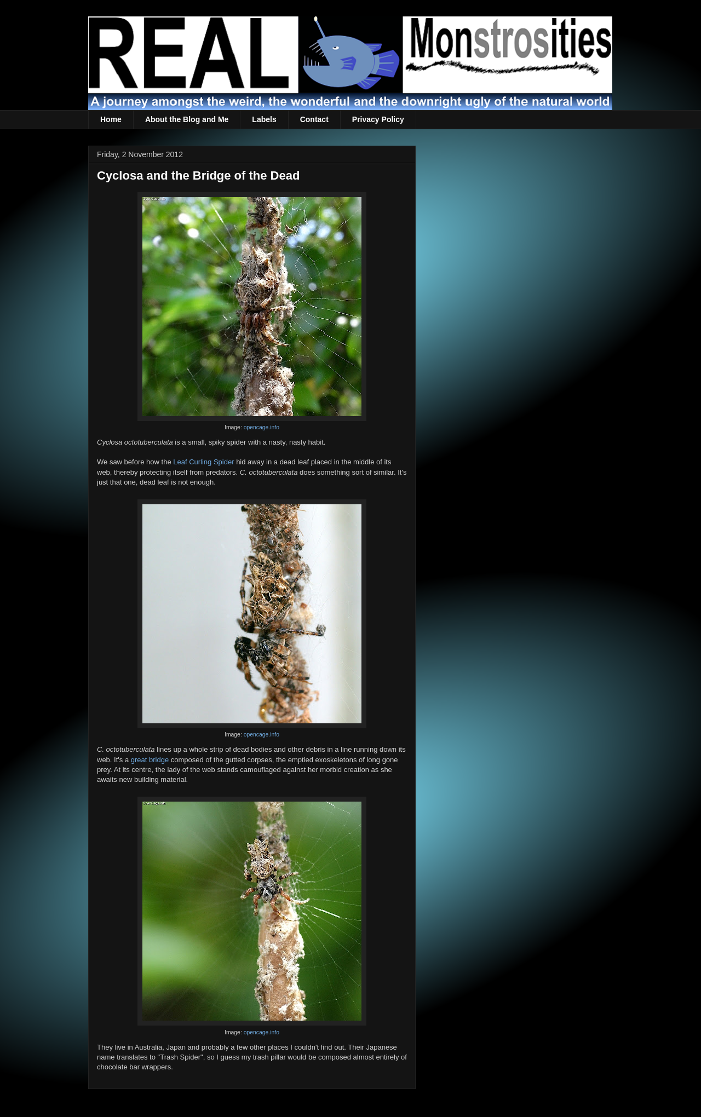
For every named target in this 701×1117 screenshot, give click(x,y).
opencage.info (261, 427)
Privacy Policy (378, 119)
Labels (264, 119)
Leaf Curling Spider (203, 462)
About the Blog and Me (186, 119)
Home (111, 119)
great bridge (150, 760)
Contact (314, 119)
